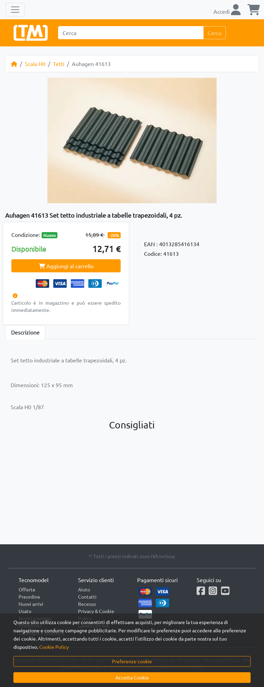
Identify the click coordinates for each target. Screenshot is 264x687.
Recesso (87, 604)
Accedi (227, 11)
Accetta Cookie (132, 677)
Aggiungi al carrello (66, 265)
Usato (25, 611)
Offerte (27, 589)
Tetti (58, 63)
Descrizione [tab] (25, 332)
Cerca (214, 32)
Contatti (87, 596)
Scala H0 (35, 63)
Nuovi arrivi (31, 604)
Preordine (29, 596)
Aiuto (84, 589)
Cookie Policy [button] (54, 647)
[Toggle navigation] (15, 10)
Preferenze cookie (132, 661)
